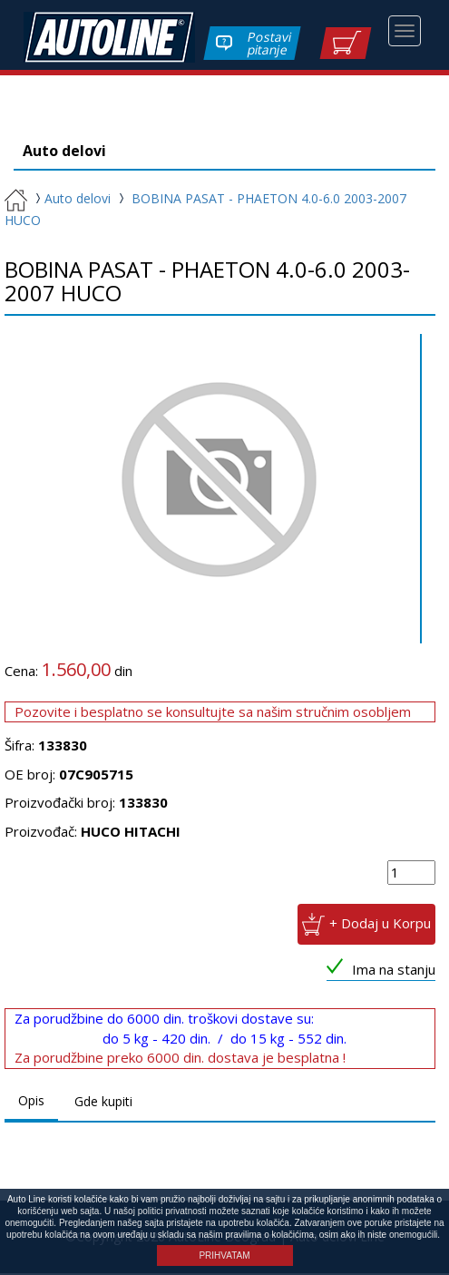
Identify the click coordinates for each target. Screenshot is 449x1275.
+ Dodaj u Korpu (380, 925)
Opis (31, 1102)
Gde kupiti (103, 1103)
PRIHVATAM (224, 1255)
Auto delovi (71, 200)
